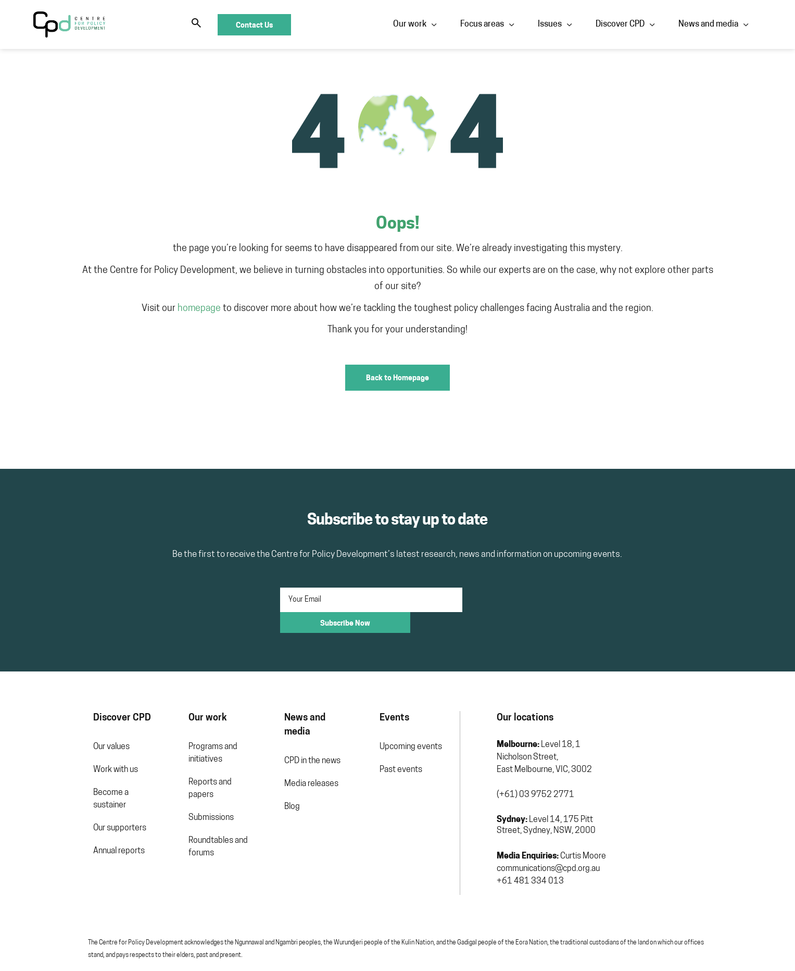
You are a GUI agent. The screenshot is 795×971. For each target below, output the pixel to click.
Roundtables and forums (175, 800)
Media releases (285, 736)
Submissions (168, 771)
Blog (266, 759)
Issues (361, 24)
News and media (520, 24)
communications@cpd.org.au (556, 822)
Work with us (55, 736)
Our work (221, 24)
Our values (51, 713)
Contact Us (725, 24)
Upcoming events (402, 713)
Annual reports (59, 805)
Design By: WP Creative (725, 948)
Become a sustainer (68, 759)
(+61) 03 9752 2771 (543, 748)
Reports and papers (181, 748)
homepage (199, 292)
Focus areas (294, 24)
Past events (392, 736)
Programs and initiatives (170, 719)
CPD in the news (286, 713)
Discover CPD (431, 24)
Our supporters (59, 782)
